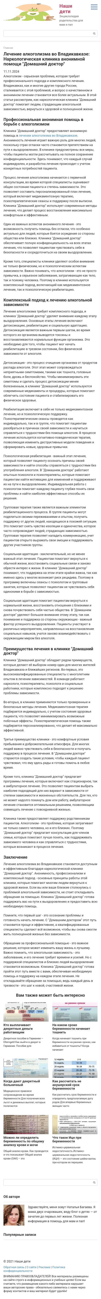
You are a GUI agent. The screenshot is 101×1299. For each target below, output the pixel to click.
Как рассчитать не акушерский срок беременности (66, 1084)
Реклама (44, 1267)
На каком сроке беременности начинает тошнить (71, 1028)
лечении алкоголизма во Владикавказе (48, 135)
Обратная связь (13, 1267)
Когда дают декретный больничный (21, 1083)
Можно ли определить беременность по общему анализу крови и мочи (23, 1141)
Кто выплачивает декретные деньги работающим (18, 1028)
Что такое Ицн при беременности (66, 1139)
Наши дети (65, 8)
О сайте (31, 1267)
